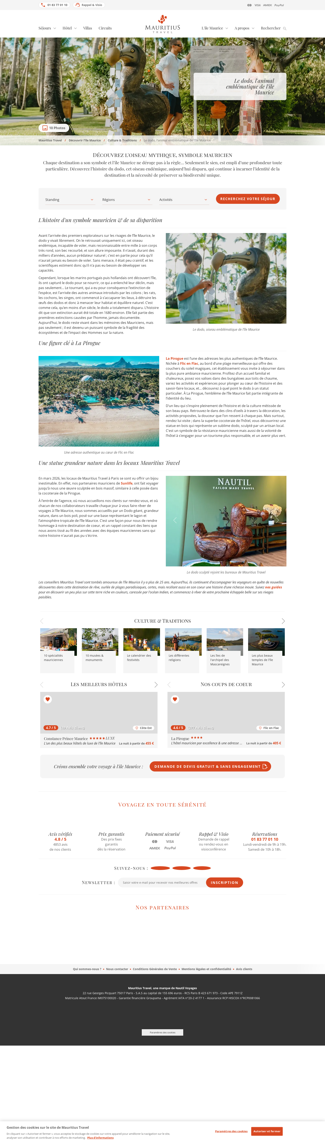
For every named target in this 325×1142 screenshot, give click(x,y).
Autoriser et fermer (266, 1134)
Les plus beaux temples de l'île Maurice (262, 660)
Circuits (105, 28)
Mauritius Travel (50, 140)
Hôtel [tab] (67, 28)
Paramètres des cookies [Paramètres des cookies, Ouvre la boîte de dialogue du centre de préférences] (231, 1134)
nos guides (273, 587)
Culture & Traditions (122, 140)
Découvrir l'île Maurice (85, 140)
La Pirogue (175, 358)
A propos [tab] (242, 28)
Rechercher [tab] (271, 28)
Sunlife (126, 483)
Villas (87, 28)
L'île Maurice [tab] (212, 28)
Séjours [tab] (45, 28)
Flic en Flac (189, 363)
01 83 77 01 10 (57, 5)
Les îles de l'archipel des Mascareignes (220, 660)
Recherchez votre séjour (247, 199)
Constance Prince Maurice (79, 738)
